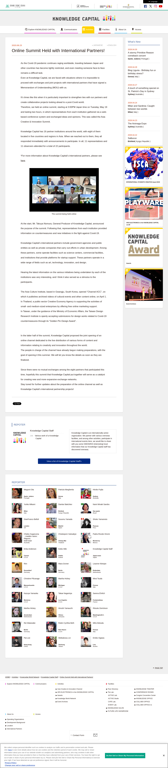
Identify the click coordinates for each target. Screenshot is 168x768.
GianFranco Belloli (31, 519)
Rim (25, 564)
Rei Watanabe (29, 623)
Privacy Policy (10, 763)
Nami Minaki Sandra (101, 504)
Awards (59, 695)
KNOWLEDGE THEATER (144, 689)
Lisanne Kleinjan (99, 564)
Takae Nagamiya (65, 593)
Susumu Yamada (65, 519)
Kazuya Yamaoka (31, 593)
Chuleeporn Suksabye (67, 534)
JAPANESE (98, 45)
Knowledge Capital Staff (102, 549)
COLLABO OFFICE (142, 702)
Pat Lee (27, 638)
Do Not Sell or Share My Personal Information (125, 756)
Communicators (70, 29)
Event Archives (62, 702)
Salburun (132, 138)
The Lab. (110, 692)
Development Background (15, 722)
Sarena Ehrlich (99, 593)
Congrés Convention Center (145, 695)
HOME (7, 677)
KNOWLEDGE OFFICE (144, 698)
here (23, 160)
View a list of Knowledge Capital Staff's (64, 461)
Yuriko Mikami (29, 504)
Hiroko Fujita (98, 490)
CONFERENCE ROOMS (144, 692)
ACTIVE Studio (113, 698)
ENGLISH (112, 45)
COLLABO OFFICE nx (143, 705)
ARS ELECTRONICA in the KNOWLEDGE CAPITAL (75, 692)
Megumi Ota (29, 490)
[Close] (164, 755)
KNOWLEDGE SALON (115, 708)
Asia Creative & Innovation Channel (69, 689)
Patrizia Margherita (66, 490)
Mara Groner (63, 564)
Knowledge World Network (66, 698)
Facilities (105, 29)
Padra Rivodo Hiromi (101, 534)
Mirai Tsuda (97, 579)
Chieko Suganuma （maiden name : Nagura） (31, 536)
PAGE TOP (159, 668)
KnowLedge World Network (29, 677)
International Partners (13, 729)
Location (9, 726)
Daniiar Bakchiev (65, 504)
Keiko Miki (62, 549)
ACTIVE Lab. (112, 695)
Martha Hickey (65, 579)
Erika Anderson (30, 549)
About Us (122, 29)
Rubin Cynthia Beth (66, 623)
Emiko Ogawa (98, 638)
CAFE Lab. (112, 702)
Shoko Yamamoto (100, 519)
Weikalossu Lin (64, 638)
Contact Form (78, 735)
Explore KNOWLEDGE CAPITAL (41, 29)
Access (138, 29)
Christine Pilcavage (32, 579)
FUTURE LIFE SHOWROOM (117, 711)
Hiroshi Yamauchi (65, 608)
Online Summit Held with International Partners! (76, 677)
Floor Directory (112, 689)
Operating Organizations (14, 719)
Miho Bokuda (98, 623)
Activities (89, 29)
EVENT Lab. (112, 705)
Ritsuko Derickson (100, 608)
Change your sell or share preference (20, 765)
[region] (84, 755)
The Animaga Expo (137, 123)
